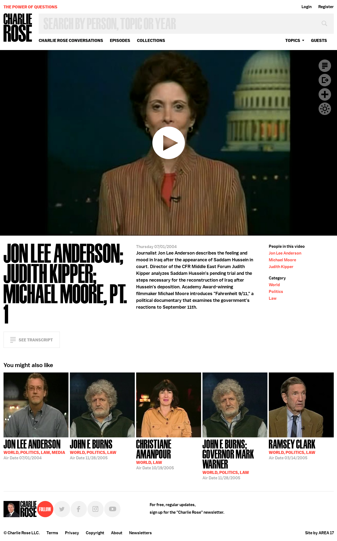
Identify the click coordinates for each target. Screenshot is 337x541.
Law (273, 298)
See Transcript (36, 339)
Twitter (62, 509)
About (116, 533)
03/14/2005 (292, 449)
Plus (325, 94)
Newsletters (140, 533)
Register (326, 6)
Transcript (325, 66)
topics (292, 40)
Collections (151, 40)
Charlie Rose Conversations (71, 40)
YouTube (112, 509)
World (274, 285)
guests (319, 40)
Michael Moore (282, 260)
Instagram (95, 509)
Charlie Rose (18, 28)
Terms (52, 533)
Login (307, 6)
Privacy (72, 533)
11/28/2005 (93, 449)
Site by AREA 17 (319, 533)
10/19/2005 (168, 454)
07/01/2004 (34, 449)
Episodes (120, 40)
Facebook (79, 509)
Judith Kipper (281, 266)
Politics (276, 291)
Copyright (95, 533)
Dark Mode (325, 109)
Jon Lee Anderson (285, 253)
